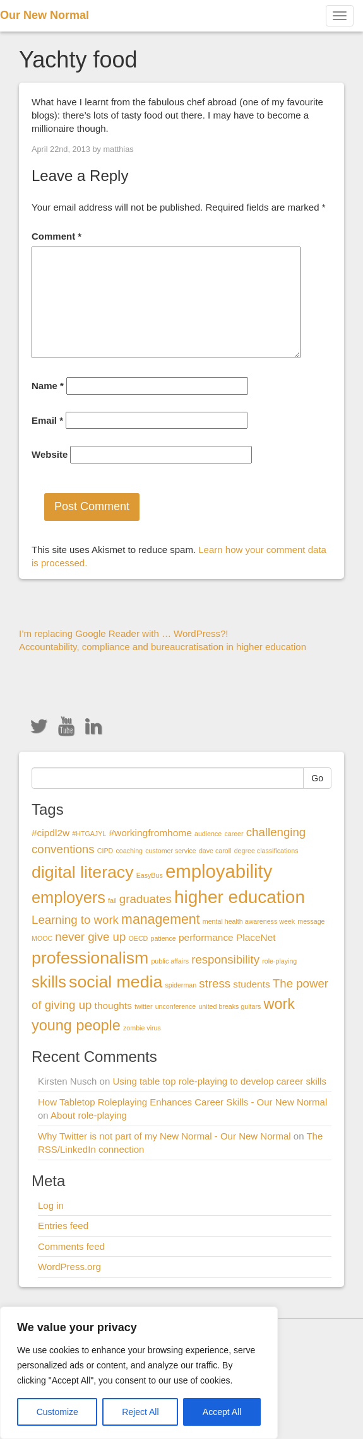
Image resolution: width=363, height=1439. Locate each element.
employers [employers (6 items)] (68, 897)
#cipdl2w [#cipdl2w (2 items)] (50, 832)
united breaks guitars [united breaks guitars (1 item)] (229, 1006)
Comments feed (71, 1246)
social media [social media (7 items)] (115, 981)
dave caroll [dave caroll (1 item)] (215, 850)
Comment (56, 236)
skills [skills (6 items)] (49, 982)
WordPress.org (69, 1266)
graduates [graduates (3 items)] (145, 899)
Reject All (140, 1412)
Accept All (222, 1412)
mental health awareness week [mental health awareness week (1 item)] (249, 921)
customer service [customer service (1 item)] (170, 850)
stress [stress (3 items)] (214, 983)
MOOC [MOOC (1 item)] (42, 938)
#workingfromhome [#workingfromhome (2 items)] (150, 832)
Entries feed (63, 1225)
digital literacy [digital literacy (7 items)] (83, 872)
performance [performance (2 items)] (206, 937)
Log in (51, 1205)
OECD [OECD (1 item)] (138, 938)
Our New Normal (44, 15)
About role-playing (89, 1115)
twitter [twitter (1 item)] (143, 1006)
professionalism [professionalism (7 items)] (90, 957)
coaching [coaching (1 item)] (129, 850)
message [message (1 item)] (310, 921)
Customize (57, 1412)
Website (50, 454)
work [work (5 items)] (279, 1004)
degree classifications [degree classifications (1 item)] (266, 850)
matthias (118, 149)
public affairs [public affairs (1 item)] (170, 961)
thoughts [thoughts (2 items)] (113, 1005)
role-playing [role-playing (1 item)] (279, 961)
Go (317, 778)
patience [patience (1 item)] (163, 938)
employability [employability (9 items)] (219, 871)
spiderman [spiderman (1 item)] (180, 985)
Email (47, 420)
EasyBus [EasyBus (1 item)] (149, 875)
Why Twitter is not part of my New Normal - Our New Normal (164, 1136)
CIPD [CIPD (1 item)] (105, 850)
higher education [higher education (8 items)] (239, 897)
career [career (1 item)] (233, 833)
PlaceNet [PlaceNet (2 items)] (256, 937)
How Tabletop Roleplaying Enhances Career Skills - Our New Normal (182, 1102)
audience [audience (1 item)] (208, 833)
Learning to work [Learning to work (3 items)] (75, 919)
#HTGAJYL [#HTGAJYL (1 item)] (89, 833)
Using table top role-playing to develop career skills (219, 1081)
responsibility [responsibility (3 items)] (225, 959)
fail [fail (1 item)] (112, 900)
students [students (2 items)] (251, 984)
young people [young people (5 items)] (76, 1025)
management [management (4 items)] (160, 919)
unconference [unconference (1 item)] (175, 1006)
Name (48, 385)
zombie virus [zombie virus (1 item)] (142, 1028)
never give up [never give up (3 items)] (90, 936)
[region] (139, 1373)
